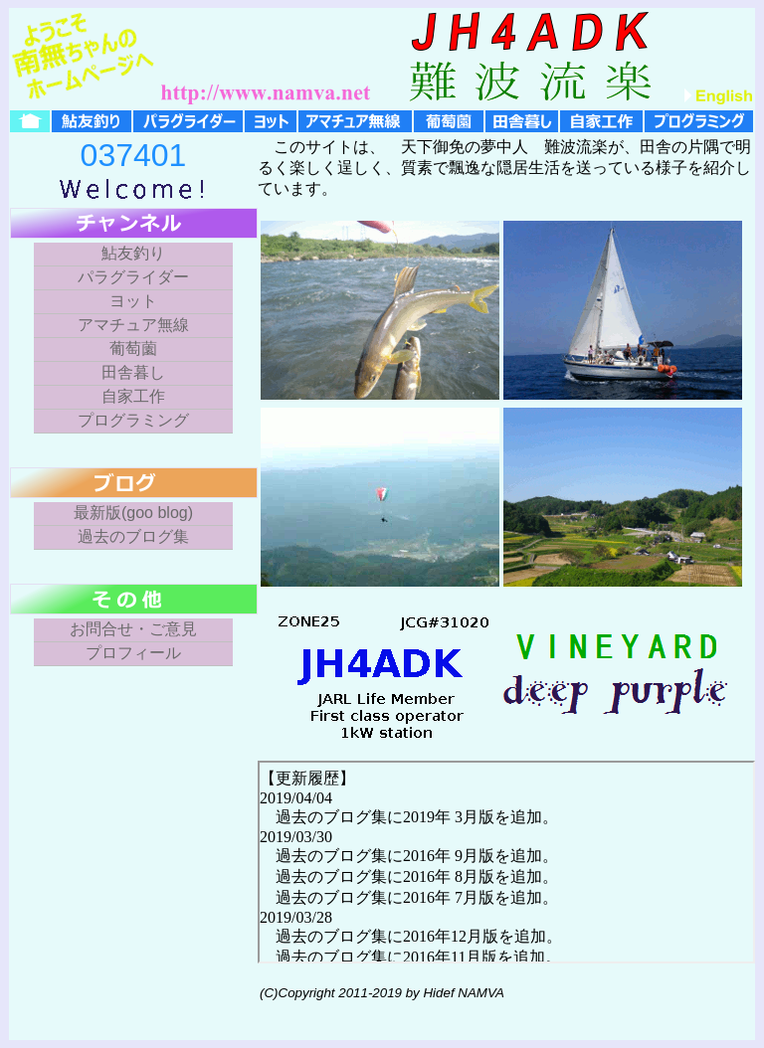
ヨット (133, 300)
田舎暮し (133, 372)
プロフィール (133, 652)
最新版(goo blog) (133, 512)
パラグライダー (133, 276)
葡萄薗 (133, 348)
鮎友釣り (133, 253)
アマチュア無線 (133, 324)
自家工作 (133, 396)
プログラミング (133, 420)
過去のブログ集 (133, 536)
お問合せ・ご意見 (133, 628)
